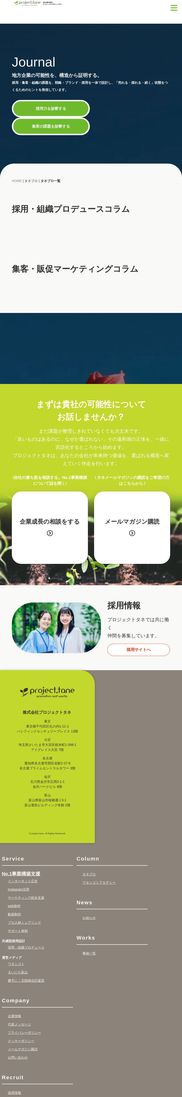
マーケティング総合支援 (26, 898)
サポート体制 (18, 931)
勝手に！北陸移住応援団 (26, 980)
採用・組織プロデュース (26, 947)
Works (86, 938)
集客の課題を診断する (51, 126)
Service (13, 859)
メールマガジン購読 (135, 527)
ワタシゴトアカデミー (99, 882)
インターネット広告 (23, 881)
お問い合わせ (18, 1057)
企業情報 (14, 1016)
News (84, 902)
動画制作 (14, 914)
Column (88, 859)
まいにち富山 (18, 972)
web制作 (14, 906)
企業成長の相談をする (50, 527)
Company (16, 1000)
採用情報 (14, 1093)
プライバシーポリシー (24, 1033)
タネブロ (89, 874)
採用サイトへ (139, 649)
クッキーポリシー (21, 1041)
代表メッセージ (19, 1024)
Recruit (13, 1077)
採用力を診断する (51, 108)
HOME (17, 181)
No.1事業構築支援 (21, 873)
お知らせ (89, 918)
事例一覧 (89, 953)
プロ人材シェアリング (24, 922)
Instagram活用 (18, 889)
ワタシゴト (16, 964)
